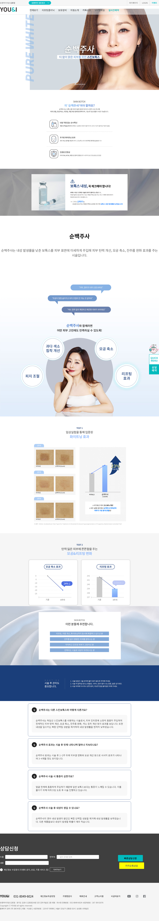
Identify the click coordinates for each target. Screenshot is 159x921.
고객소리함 (99, 896)
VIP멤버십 (100, 10)
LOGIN (145, 2)
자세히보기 (57, 869)
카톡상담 (87, 10)
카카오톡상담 (131, 865)
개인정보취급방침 (47, 896)
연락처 (52, 856)
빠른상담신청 (130, 858)
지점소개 (74, 10)
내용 (2, 862)
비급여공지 (115, 896)
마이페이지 (133, 2)
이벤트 (154, 2)
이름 (2, 856)
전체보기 (34, 10)
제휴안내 (83, 896)
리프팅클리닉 (48, 10)
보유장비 (62, 10)
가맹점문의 (67, 896)
